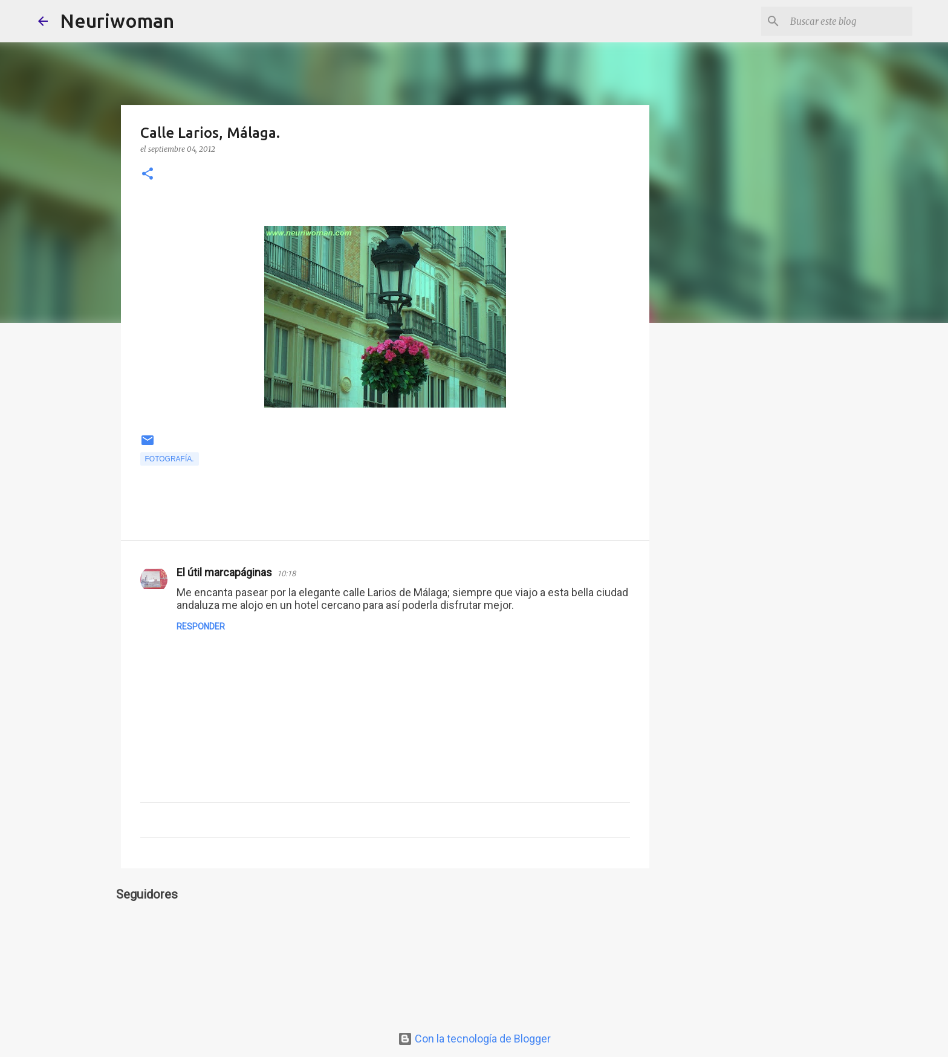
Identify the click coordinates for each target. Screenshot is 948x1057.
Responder (201, 626)
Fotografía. (169, 459)
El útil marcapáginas (224, 572)
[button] (147, 174)
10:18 (286, 573)
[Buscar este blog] (848, 21)
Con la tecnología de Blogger (474, 1038)
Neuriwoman (117, 20)
